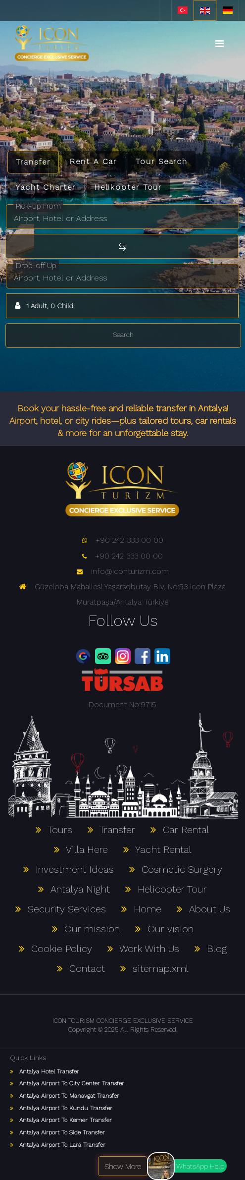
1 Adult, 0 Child (42, 305)
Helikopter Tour (128, 187)
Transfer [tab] (33, 162)
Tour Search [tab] (162, 161)
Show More (122, 1166)
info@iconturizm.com (123, 571)
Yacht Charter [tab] (45, 187)
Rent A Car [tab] (93, 161)
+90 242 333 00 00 (122, 540)
